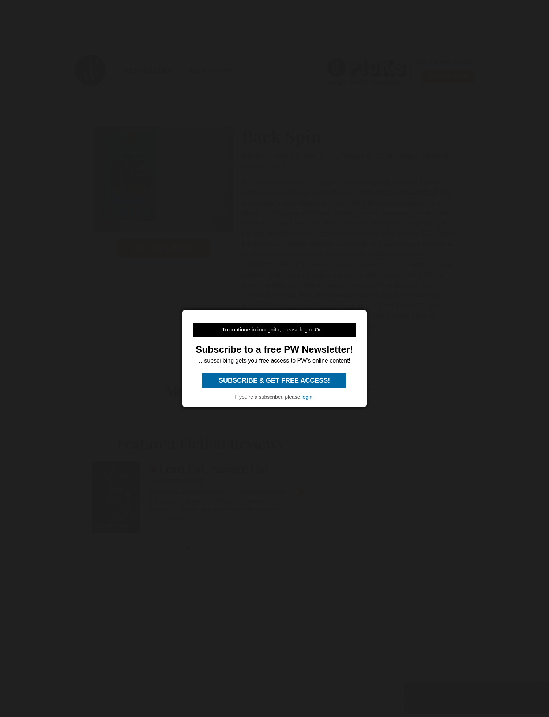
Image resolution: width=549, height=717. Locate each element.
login (306, 397)
